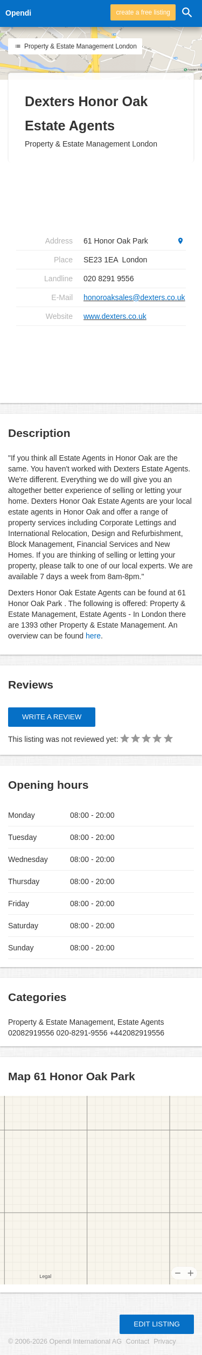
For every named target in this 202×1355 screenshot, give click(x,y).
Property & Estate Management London (75, 46)
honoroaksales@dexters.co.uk (134, 297)
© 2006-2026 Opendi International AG (65, 1341)
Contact (137, 1341)
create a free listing (143, 12)
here (93, 635)
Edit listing (157, 1324)
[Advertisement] (102, 360)
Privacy (165, 1341)
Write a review (51, 717)
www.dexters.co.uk (115, 316)
